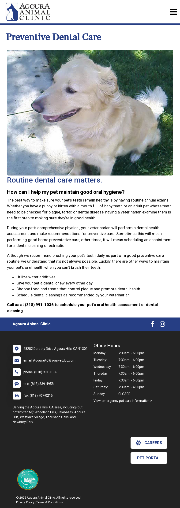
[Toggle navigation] (173, 12)
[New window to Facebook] (153, 325)
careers (149, 442)
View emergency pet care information (122, 401)
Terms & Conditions (49, 502)
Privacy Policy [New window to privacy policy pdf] (25, 502)
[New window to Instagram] (162, 325)
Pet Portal (149, 458)
